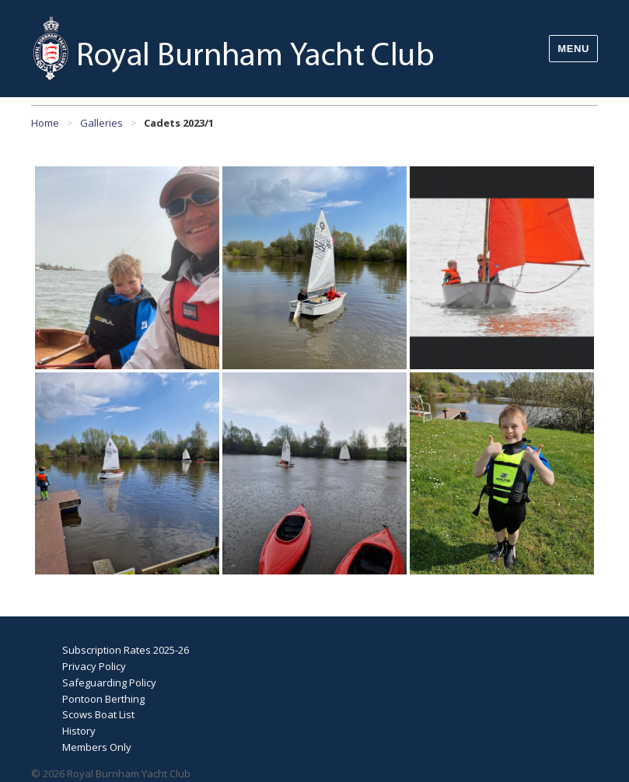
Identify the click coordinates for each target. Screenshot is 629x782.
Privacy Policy (94, 666)
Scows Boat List (98, 714)
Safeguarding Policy (109, 682)
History (79, 731)
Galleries (101, 123)
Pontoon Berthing (103, 699)
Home (45, 123)
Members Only (96, 747)
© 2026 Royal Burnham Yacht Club (110, 773)
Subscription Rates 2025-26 (125, 650)
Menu (573, 48)
